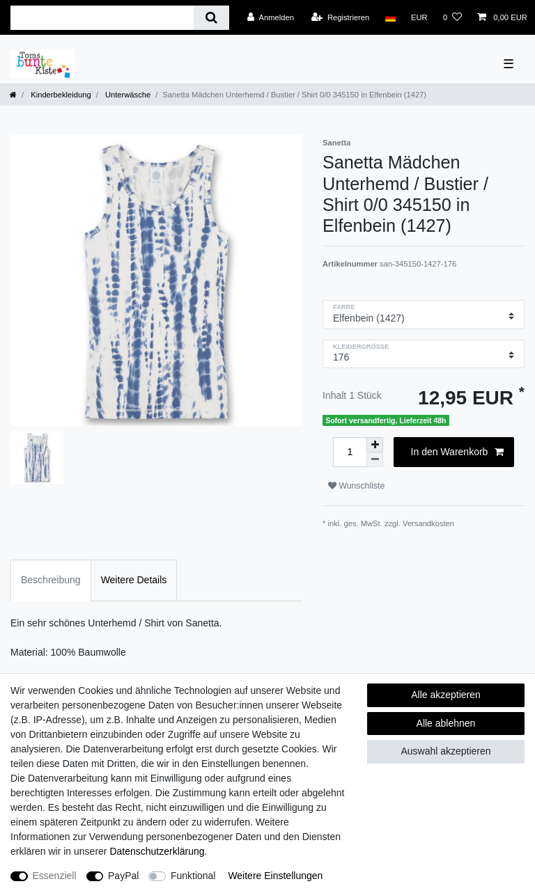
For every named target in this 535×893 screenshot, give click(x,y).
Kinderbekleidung (60, 94)
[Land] (390, 17)
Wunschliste (356, 486)
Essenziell (55, 875)
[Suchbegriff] (102, 18)
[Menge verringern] (374, 459)
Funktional (193, 875)
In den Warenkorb (457, 452)
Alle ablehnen (446, 723)
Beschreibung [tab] (51, 579)
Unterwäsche (126, 94)
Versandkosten (428, 523)
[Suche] (211, 18)
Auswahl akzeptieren (445, 751)
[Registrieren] (340, 17)
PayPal (123, 875)
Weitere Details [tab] (134, 579)
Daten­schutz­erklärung (156, 851)
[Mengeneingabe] (349, 452)
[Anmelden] (271, 17)
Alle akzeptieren (446, 694)
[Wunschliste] (452, 17)
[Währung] (419, 17)
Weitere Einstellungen (275, 875)
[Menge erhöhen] (374, 444)
